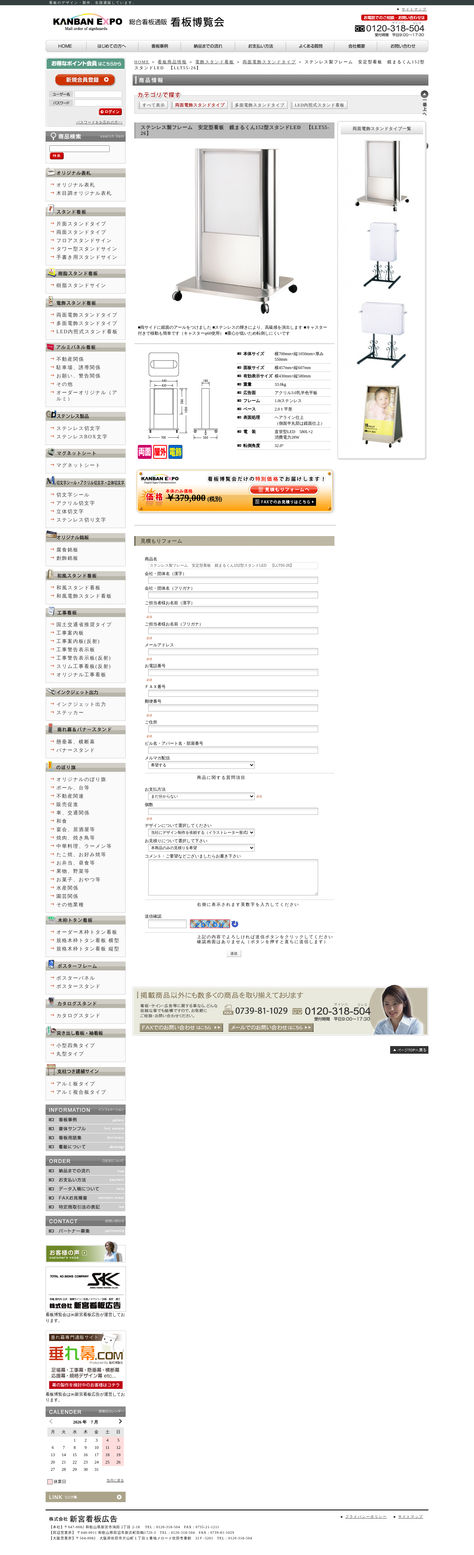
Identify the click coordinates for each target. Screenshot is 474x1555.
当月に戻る (115, 1480)
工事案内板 (70, 633)
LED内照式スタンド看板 (320, 105)
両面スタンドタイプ (81, 232)
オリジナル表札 (75, 185)
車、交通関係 (73, 812)
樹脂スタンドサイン (81, 285)
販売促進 (67, 804)
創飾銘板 (67, 558)
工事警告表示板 (75, 649)
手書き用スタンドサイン (87, 257)
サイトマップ (414, 9)
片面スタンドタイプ (81, 223)
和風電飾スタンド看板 (84, 596)
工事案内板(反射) (78, 641)
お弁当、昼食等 (75, 863)
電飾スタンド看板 (214, 61)
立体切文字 (70, 511)
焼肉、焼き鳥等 (75, 837)
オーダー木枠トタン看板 (87, 932)
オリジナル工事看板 (81, 674)
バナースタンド (75, 750)
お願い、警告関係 (78, 375)
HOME (141, 61)
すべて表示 (153, 105)
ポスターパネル (75, 978)
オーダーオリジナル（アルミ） (87, 395)
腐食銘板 (67, 549)
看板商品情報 (172, 61)
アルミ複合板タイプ (81, 1092)
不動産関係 (70, 359)
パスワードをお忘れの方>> (99, 122)
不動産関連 (70, 796)
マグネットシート (78, 465)
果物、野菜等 (73, 871)
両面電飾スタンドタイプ (269, 61)
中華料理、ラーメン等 (84, 846)
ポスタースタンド (78, 986)
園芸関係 (67, 896)
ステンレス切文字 (78, 428)
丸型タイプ (70, 1053)
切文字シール (73, 494)
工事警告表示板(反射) (83, 658)
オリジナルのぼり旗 (81, 779)
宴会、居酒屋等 (75, 829)
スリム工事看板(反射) (83, 666)
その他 (64, 384)
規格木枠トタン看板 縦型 (88, 948)
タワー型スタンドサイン (87, 249)
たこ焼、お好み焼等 (81, 854)
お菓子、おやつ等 (78, 879)
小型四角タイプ (75, 1045)
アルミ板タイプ (75, 1083)
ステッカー (70, 712)
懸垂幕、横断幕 (75, 741)
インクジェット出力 (81, 704)
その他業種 (70, 904)
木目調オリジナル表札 (84, 193)
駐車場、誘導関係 (78, 367)
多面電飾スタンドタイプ (260, 105)
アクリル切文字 (75, 503)
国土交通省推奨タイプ (84, 624)
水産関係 (67, 888)
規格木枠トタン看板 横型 (88, 940)
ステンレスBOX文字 (82, 436)
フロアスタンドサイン (84, 240)
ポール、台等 (73, 787)
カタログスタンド (78, 1015)
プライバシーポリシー (366, 1516)
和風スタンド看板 (78, 587)
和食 (62, 821)
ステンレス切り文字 (81, 520)
